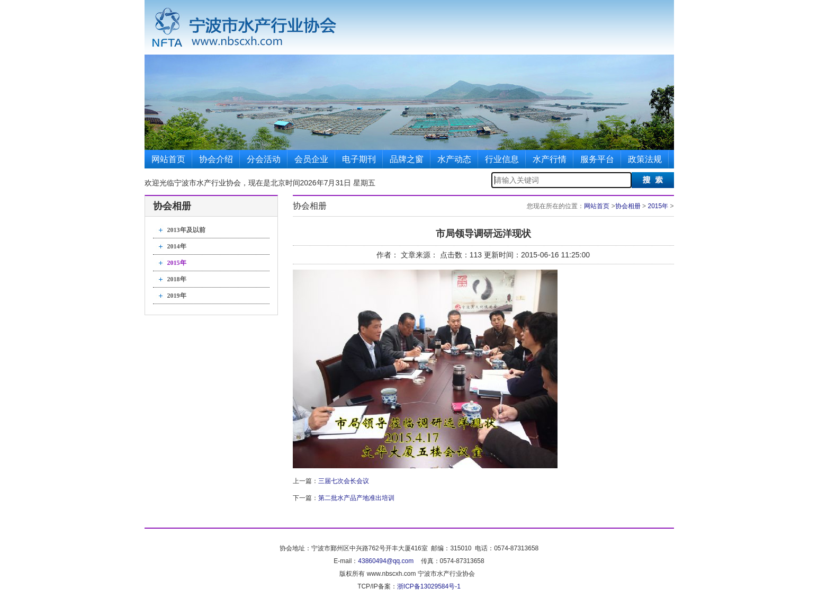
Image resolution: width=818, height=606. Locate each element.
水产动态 (454, 159)
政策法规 (645, 159)
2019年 (176, 295)
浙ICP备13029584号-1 (429, 586)
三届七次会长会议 (343, 481)
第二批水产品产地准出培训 (356, 498)
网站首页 (168, 159)
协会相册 (628, 206)
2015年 (176, 262)
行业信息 (502, 159)
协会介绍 (216, 159)
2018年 (176, 279)
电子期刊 (359, 159)
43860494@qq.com (386, 561)
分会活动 (264, 159)
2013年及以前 (186, 230)
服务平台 (597, 159)
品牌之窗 (407, 159)
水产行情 (550, 159)
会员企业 (311, 159)
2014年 (176, 246)
